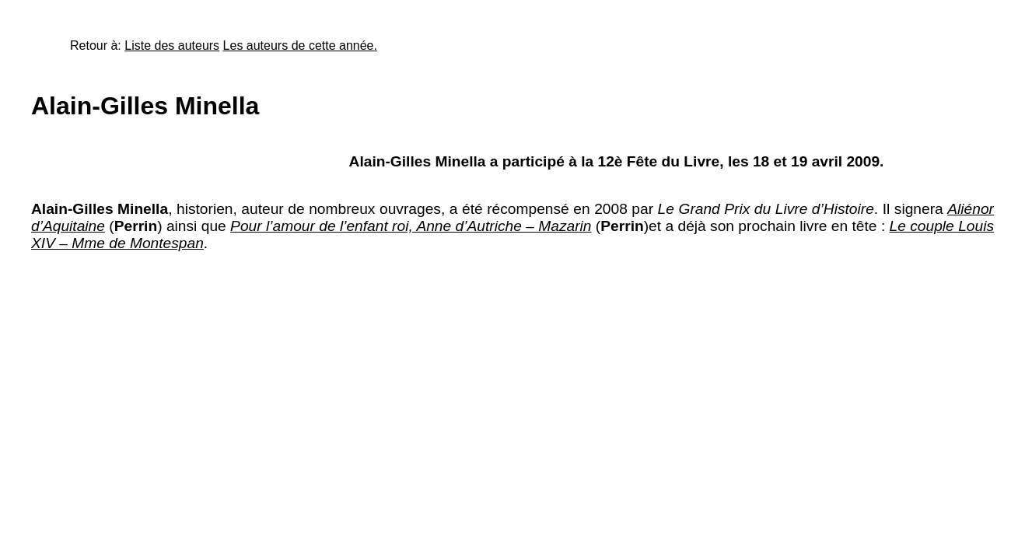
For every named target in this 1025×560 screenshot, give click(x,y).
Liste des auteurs (171, 45)
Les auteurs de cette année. (300, 45)
